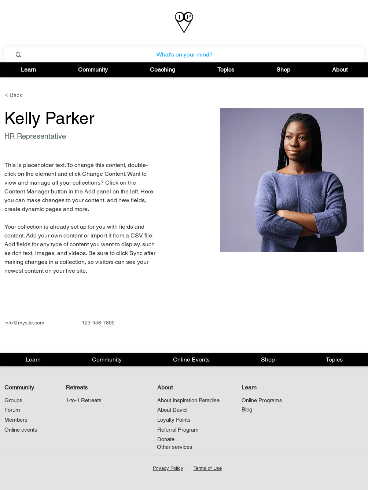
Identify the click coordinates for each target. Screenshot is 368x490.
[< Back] (18, 95)
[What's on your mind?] (184, 54)
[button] (28, 69)
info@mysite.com (24, 323)
